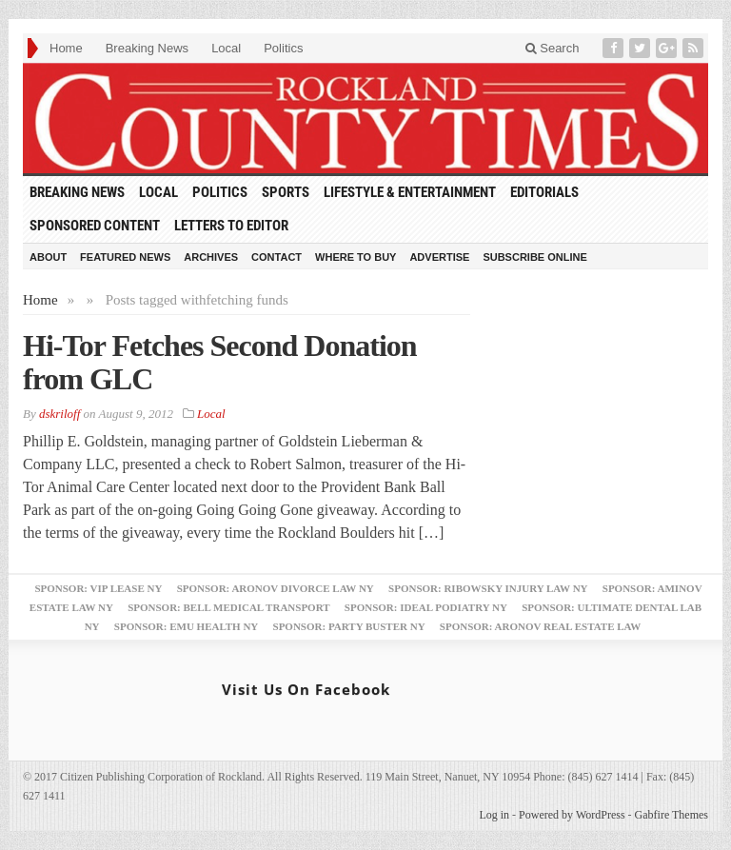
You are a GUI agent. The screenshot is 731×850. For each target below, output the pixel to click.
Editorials (544, 192)
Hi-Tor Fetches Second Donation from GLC (220, 362)
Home (66, 48)
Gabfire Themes (671, 814)
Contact (276, 257)
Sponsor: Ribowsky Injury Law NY (487, 588)
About (48, 257)
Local (226, 48)
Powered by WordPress (571, 814)
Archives (211, 257)
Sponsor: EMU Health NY (186, 626)
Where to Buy (355, 257)
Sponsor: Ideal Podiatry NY (426, 607)
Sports (285, 192)
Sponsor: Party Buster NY (349, 626)
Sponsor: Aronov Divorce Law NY (275, 588)
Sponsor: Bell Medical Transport (228, 607)
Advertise (439, 257)
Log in (494, 814)
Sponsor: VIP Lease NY (98, 588)
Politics (283, 48)
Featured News (125, 257)
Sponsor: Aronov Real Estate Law (541, 626)
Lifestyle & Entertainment (410, 192)
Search (552, 48)
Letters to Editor (231, 225)
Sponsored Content (95, 225)
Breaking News (147, 48)
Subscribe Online (534, 257)
